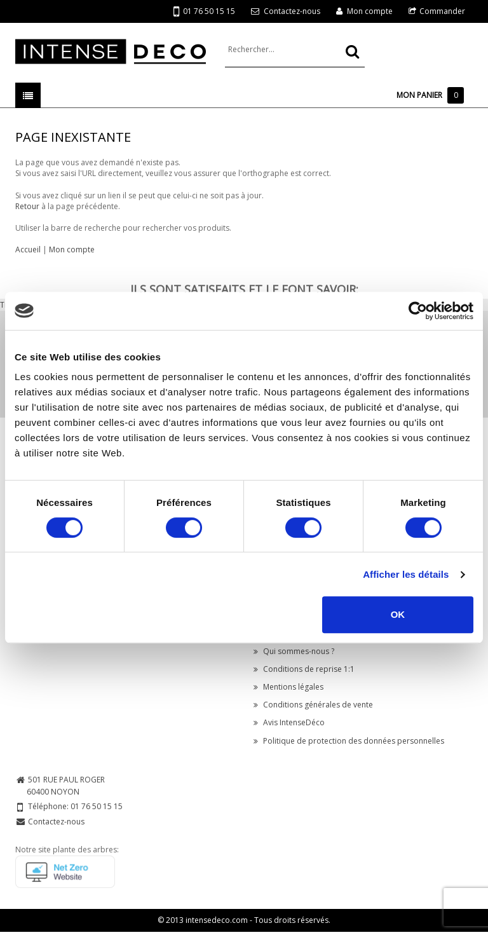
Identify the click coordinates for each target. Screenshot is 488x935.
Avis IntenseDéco (289, 722)
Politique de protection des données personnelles (349, 740)
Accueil (28, 249)
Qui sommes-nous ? (294, 651)
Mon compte (370, 11)
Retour (27, 206)
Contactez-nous (292, 11)
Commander (442, 11)
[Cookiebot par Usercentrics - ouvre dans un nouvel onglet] (417, 310)
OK (398, 614)
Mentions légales (288, 686)
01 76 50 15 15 (204, 11)
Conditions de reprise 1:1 (304, 669)
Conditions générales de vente (313, 704)
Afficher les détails (406, 574)
